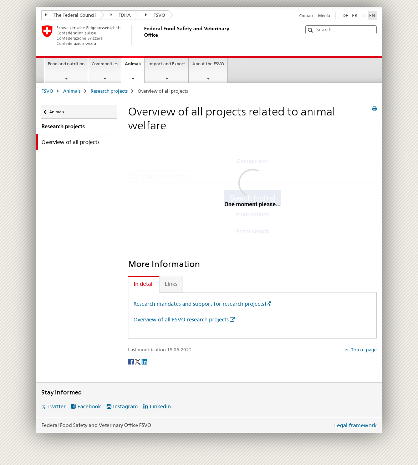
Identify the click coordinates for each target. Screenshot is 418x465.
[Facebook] (131, 361)
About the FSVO (208, 63)
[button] (311, 30)
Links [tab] (171, 283)
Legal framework (355, 425)
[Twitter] (138, 361)
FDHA (121, 15)
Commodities (105, 63)
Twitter (56, 406)
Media (324, 15)
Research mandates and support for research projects (198, 303)
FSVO (155, 15)
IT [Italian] (363, 15)
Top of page (363, 349)
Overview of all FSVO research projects (181, 319)
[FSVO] (143, 35)
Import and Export (166, 63)
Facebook (89, 406)
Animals (134, 66)
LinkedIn (160, 406)
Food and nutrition (66, 63)
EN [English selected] (372, 15)
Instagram (125, 406)
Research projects (109, 91)
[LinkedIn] (144, 361)
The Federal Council (70, 15)
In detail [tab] (144, 283)
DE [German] (345, 15)
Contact (306, 15)
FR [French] (354, 15)
